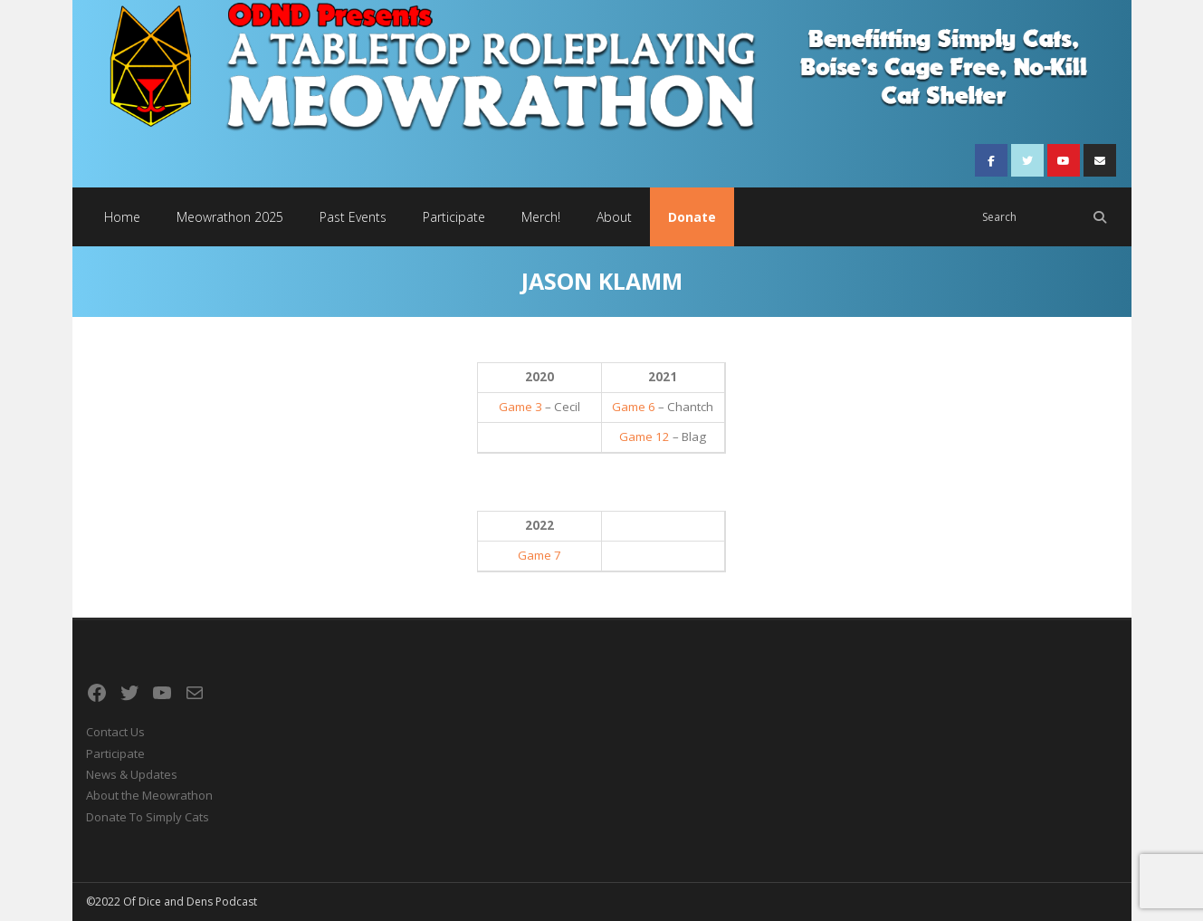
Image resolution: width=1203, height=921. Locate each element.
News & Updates (131, 774)
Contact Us (115, 732)
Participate (115, 753)
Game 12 (644, 436)
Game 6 (633, 406)
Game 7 (539, 555)
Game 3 (520, 406)
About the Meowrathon (149, 795)
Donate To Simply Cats (147, 817)
